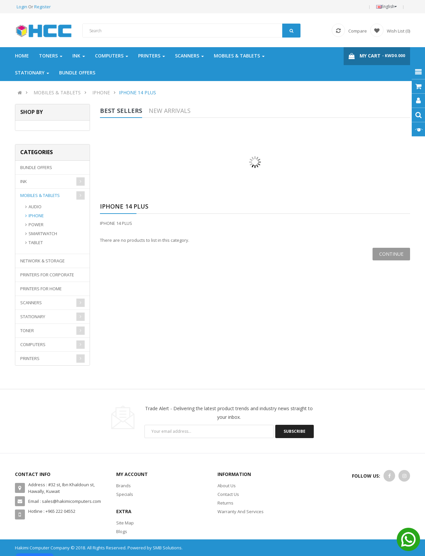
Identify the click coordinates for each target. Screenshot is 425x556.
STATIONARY (32, 317)
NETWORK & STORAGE (42, 261)
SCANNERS (31, 303)
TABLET (36, 242)
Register (42, 7)
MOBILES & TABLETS (57, 92)
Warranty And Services (240, 511)
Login (22, 7)
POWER (36, 225)
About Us (226, 486)
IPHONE (101, 92)
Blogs (121, 531)
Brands (123, 486)
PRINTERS (30, 358)
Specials (124, 494)
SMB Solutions (167, 548)
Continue (391, 254)
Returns (225, 503)
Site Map (125, 523)
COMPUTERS (32, 344)
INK (23, 181)
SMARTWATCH (43, 233)
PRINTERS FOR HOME (41, 289)
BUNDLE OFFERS (36, 167)
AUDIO (35, 207)
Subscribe (294, 431)
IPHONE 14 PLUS (137, 92)
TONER (27, 330)
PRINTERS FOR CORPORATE (47, 275)
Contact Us (228, 494)
